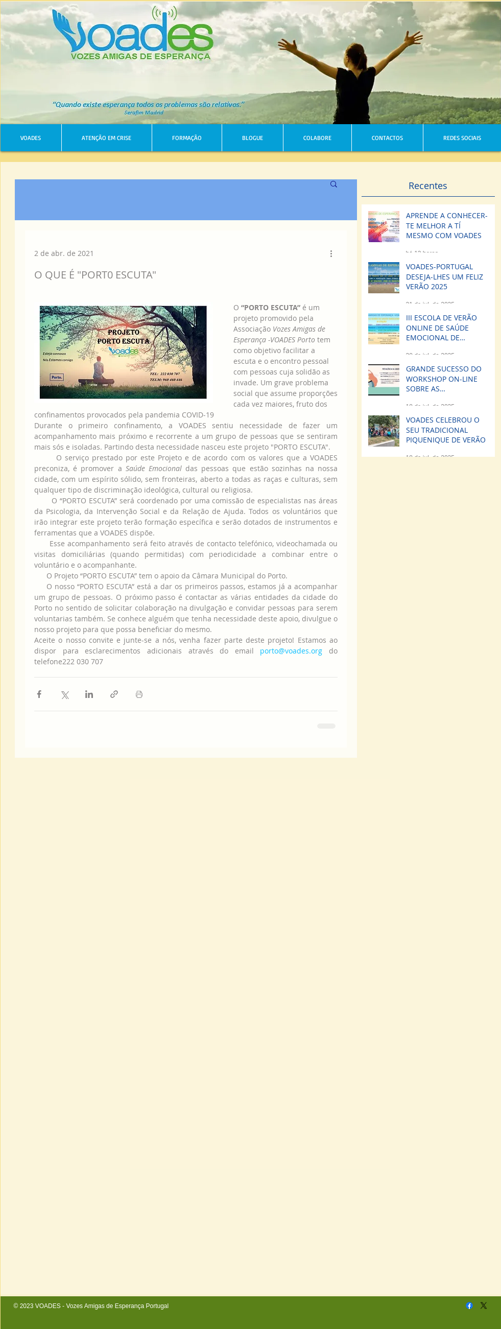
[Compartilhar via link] (114, 694)
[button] (334, 183)
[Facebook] (469, 1305)
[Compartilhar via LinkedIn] (89, 694)
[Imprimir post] (139, 694)
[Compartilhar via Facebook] (39, 694)
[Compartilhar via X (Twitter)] (64, 694)
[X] (483, 1305)
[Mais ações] (331, 253)
